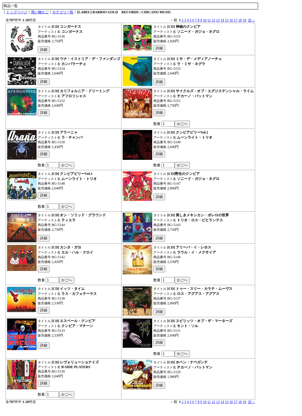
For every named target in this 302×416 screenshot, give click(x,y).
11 (209, 20)
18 (240, 20)
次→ (251, 20)
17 (235, 20)
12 (213, 20)
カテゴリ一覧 (62, 12)
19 (244, 20)
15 (227, 20)
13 (218, 20)
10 (204, 20)
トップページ (16, 12)
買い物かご (40, 12)
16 (231, 20)
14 (222, 20)
